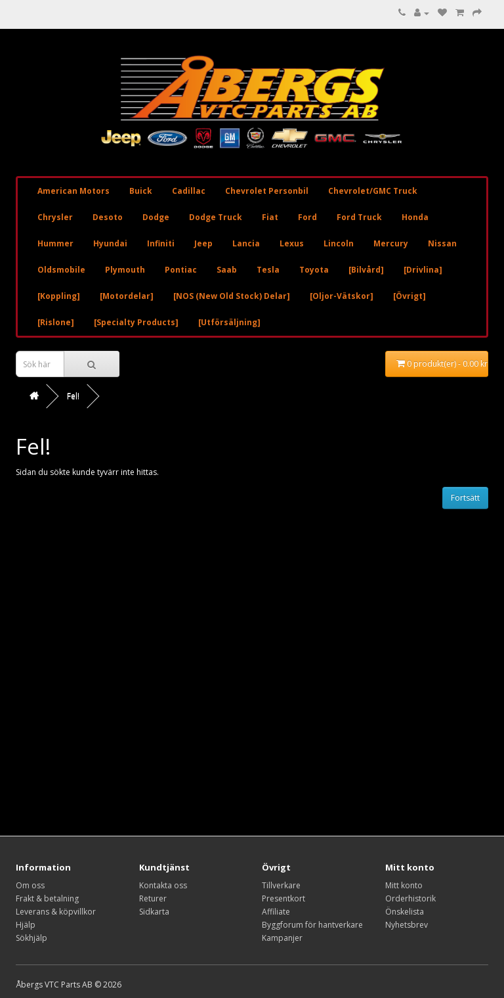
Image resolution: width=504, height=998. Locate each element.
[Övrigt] (409, 296)
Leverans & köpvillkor (56, 911)
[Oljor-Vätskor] (341, 296)
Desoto (108, 217)
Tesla (268, 269)
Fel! (73, 395)
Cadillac (188, 190)
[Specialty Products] (136, 322)
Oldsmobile (61, 269)
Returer (153, 898)
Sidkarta (154, 911)
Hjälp (25, 924)
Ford (307, 217)
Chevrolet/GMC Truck (372, 190)
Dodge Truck (215, 217)
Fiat (270, 217)
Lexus (292, 243)
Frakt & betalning (47, 898)
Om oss (30, 885)
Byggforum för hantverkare (312, 924)
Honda (415, 217)
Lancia (246, 243)
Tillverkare (281, 885)
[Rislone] (55, 322)
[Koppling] (58, 296)
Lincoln (339, 243)
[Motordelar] (127, 296)
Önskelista (404, 911)
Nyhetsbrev (406, 924)
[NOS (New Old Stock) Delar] (231, 296)
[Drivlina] (423, 269)
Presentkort (283, 898)
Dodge (155, 217)
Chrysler (55, 217)
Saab (227, 269)
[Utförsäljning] (229, 322)
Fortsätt (465, 497)
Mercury (390, 243)
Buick (140, 190)
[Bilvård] (366, 269)
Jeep (203, 243)
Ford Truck (359, 217)
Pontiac (181, 269)
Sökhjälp (31, 937)
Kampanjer (282, 937)
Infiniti (161, 243)
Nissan (442, 243)
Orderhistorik (410, 898)
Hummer (55, 243)
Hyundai (110, 243)
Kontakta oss (163, 885)
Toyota (314, 269)
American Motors (73, 190)
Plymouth (125, 269)
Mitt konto (404, 885)
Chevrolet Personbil (266, 190)
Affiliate (276, 911)
